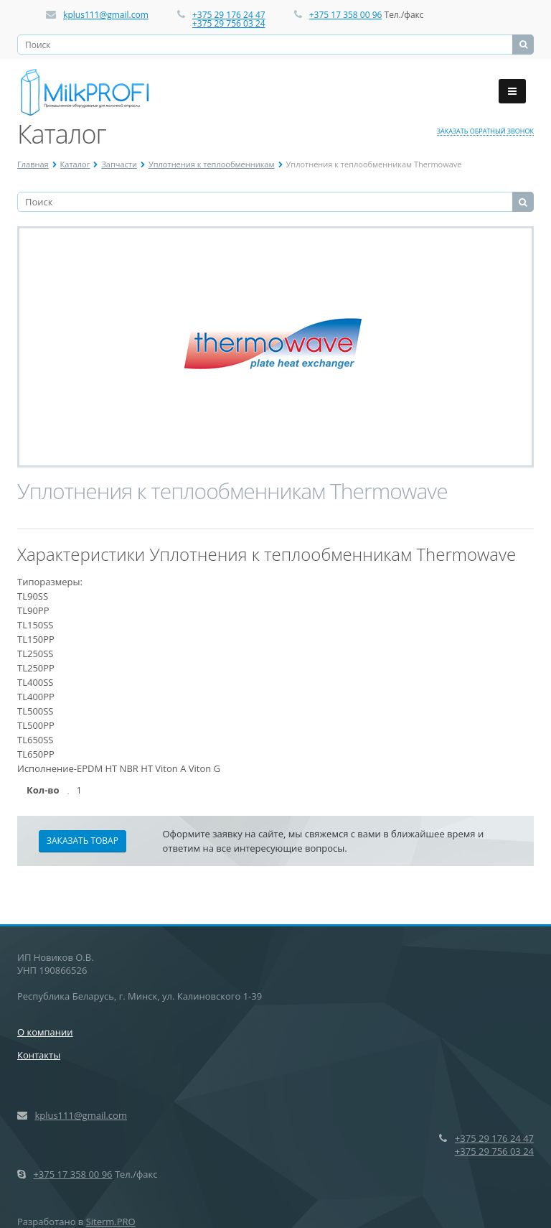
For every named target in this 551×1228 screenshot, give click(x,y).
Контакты (38, 1054)
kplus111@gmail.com (106, 15)
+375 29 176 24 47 (228, 15)
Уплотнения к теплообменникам (212, 164)
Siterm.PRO (111, 1221)
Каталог (75, 164)
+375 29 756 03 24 (228, 23)
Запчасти (119, 164)
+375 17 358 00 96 (345, 15)
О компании (45, 1031)
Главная (33, 164)
